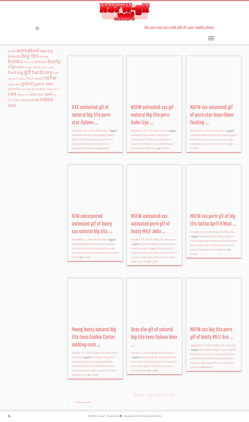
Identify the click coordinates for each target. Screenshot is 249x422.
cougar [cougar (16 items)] (28, 67)
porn (92, 143)
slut (192, 143)
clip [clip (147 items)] (12, 66)
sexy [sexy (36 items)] (20, 94)
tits (215, 362)
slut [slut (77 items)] (33, 94)
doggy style (105, 135)
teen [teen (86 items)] (49, 94)
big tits (88, 135)
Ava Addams (206, 349)
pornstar (136, 257)
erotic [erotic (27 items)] (36, 67)
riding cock (217, 245)
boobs (134, 248)
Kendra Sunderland (93, 248)
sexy (201, 249)
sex (106, 143)
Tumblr (165, 148)
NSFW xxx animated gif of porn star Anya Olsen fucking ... (212, 114)
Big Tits (159, 239)
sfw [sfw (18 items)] (27, 94)
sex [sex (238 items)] (12, 93)
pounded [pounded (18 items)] (26, 89)
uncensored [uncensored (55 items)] (29, 99)
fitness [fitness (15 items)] (44, 67)
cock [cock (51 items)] (20, 66)
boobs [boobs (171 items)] (15, 61)
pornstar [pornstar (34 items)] (14, 89)
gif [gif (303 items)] (27, 72)
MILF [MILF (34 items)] (29, 78)
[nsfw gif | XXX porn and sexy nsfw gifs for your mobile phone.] (124, 12)
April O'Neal (218, 236)
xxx (96, 148)
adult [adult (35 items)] (12, 51)
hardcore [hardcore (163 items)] (42, 72)
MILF (158, 252)
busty (111, 244)
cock (165, 135)
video (90, 148)
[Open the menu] (211, 39)
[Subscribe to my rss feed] (39, 28)
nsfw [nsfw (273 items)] (50, 77)
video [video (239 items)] (46, 99)
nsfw (85, 143)
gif (98, 139)
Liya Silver (164, 139)
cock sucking (96, 361)
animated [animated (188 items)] (27, 50)
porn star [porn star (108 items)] (44, 83)
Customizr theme (152, 416)
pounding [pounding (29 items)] (38, 89)
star (163, 143)
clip (95, 135)
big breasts (149, 135)
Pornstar (103, 130)
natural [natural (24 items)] (38, 78)
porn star (222, 139)
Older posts (81, 402)
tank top (136, 370)
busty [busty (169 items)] (54, 61)
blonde (170, 244)
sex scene (153, 257)
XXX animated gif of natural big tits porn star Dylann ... (91, 114)
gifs (88, 366)
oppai (146, 366)
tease (100, 252)
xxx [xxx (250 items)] (12, 105)
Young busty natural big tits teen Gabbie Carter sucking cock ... (94, 337)
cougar (144, 248)
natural (76, 143)
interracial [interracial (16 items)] (13, 78)
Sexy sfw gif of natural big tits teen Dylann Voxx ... (154, 337)
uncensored (78, 148)
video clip (136, 261)
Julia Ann (148, 252)
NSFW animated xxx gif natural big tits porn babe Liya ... (152, 114)
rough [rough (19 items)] (48, 89)
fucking (90, 139)
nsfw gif (100, 416)
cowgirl (218, 354)
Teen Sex (77, 357)
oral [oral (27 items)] (18, 84)
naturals (108, 366)
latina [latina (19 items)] (22, 78)
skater (168, 366)
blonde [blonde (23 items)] (44, 56)
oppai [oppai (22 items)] (11, 84)
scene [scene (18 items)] (56, 89)
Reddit (105, 148)
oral (81, 370)
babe (229, 236)
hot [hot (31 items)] (56, 73)
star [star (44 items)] (41, 94)
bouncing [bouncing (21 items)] (29, 62)
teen (170, 143)
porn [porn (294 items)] (27, 83)
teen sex (210, 249)
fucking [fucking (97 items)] (15, 72)
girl (175, 361)
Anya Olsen (208, 135)
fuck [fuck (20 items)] (51, 67)
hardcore (106, 139)
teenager (77, 374)
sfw (93, 252)
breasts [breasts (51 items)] (41, 61)
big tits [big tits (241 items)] (30, 55)
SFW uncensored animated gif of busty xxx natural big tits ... (92, 223)
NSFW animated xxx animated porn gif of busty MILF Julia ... (150, 223)
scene (99, 143)
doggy (153, 248)
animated (77, 135)
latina (226, 240)
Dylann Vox (78, 139)
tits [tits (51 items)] (16, 99)
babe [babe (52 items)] (43, 50)
